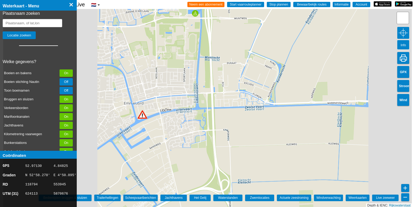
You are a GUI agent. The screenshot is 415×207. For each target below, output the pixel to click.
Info (403, 45)
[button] (142, 114)
